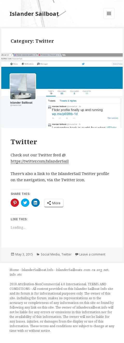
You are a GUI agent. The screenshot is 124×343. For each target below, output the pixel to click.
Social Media (50, 254)
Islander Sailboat (34, 13)
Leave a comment (92, 254)
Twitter (24, 141)
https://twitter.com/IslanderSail (40, 161)
